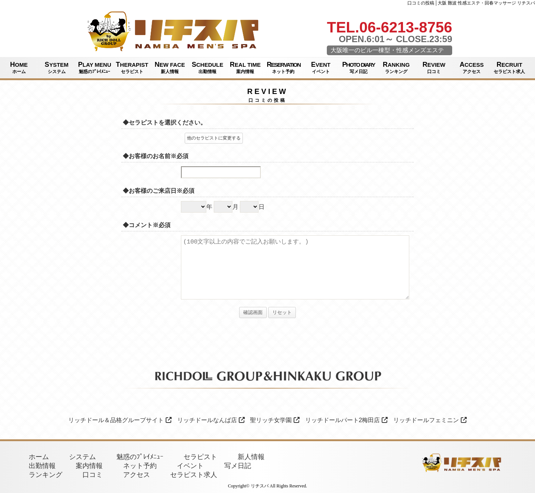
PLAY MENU (94, 68)
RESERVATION (283, 68)
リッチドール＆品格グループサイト (120, 420)
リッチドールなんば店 (211, 420)
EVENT (320, 68)
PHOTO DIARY (358, 68)
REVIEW (434, 68)
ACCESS (472, 68)
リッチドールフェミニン (430, 420)
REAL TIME (245, 68)
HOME (19, 68)
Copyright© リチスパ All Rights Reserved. (267, 486)
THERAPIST (132, 68)
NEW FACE (170, 68)
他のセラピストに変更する (214, 138)
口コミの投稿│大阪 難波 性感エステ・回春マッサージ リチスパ (471, 3)
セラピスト (200, 457)
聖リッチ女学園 (275, 420)
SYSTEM (56, 68)
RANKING (396, 68)
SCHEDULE (207, 68)
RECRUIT (509, 68)
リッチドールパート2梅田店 (346, 420)
